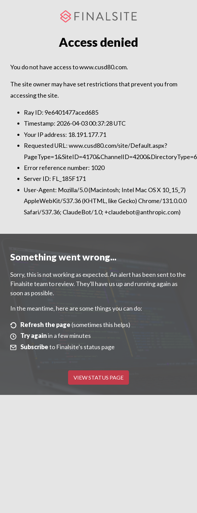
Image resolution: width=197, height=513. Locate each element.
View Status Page (98, 377)
